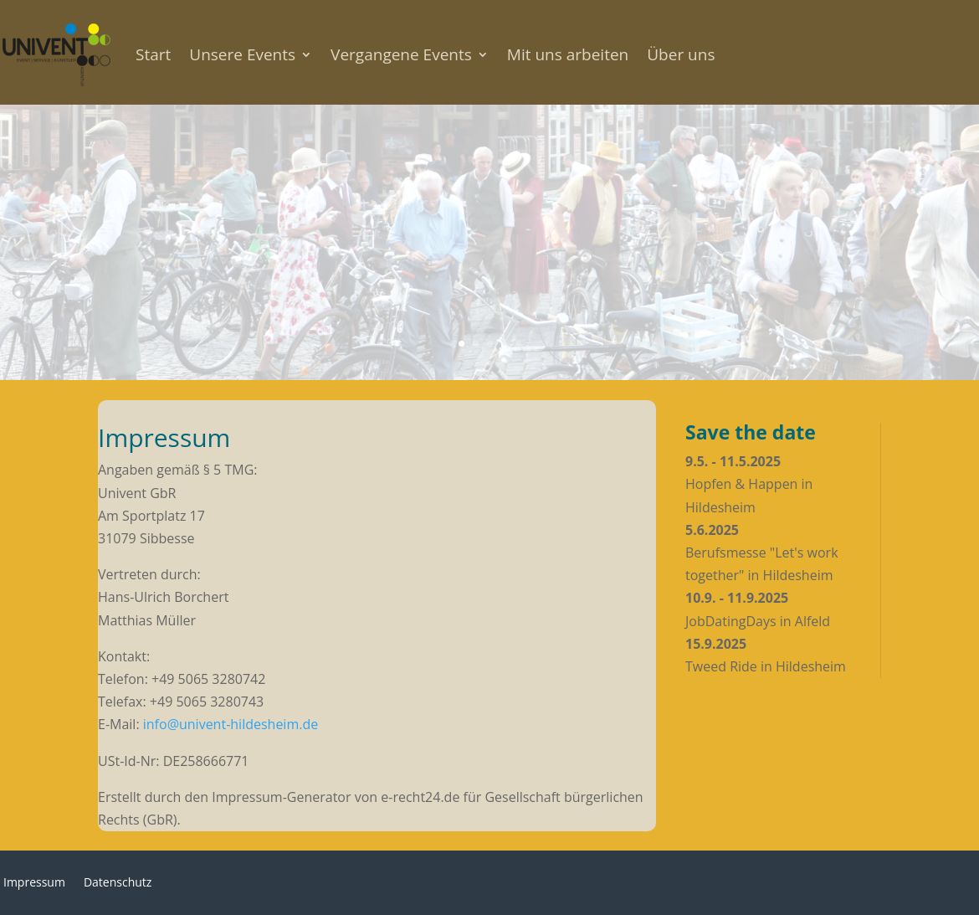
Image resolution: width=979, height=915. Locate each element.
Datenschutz (117, 883)
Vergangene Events (401, 54)
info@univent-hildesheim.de (230, 724)
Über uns (681, 54)
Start (153, 54)
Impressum (34, 883)
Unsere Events (242, 54)
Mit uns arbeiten (567, 54)
